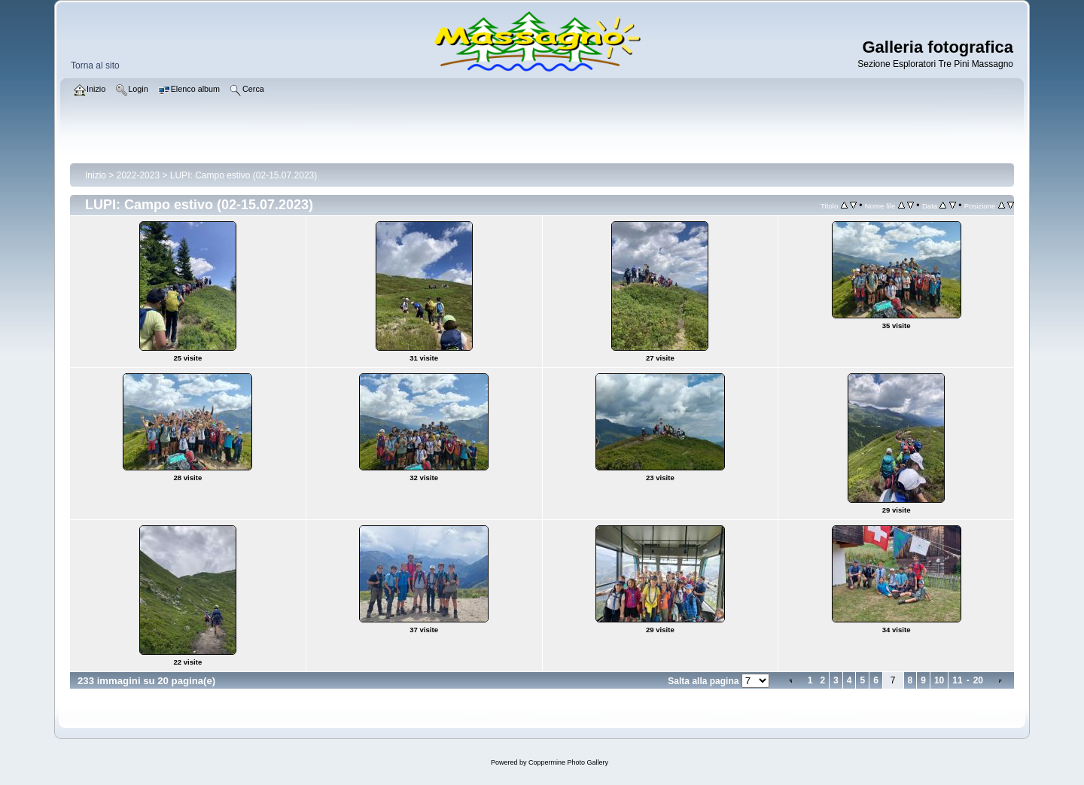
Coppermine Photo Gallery (568, 762)
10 (939, 680)
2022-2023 (138, 175)
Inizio (95, 175)
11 (957, 680)
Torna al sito (95, 65)
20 (978, 680)
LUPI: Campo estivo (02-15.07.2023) (243, 175)
